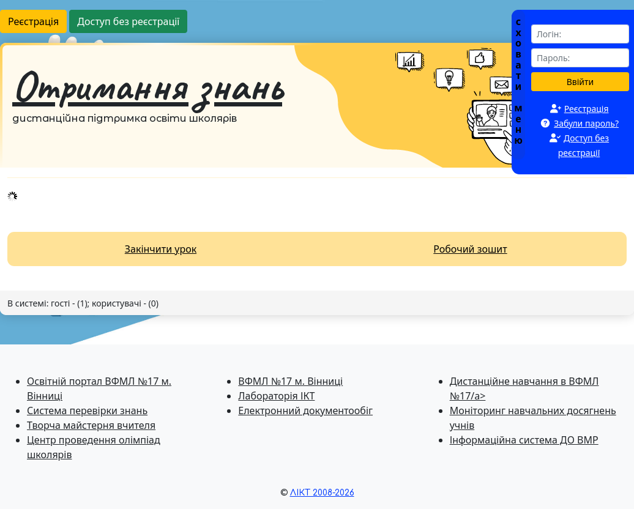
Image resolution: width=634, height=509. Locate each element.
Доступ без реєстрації (128, 21)
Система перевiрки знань (87, 410)
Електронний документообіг (305, 410)
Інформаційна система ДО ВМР (524, 440)
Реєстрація (33, 21)
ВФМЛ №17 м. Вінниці (290, 381)
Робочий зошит (470, 249)
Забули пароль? (586, 123)
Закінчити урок (160, 249)
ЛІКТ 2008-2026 (322, 492)
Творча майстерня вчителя (91, 425)
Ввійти (580, 81)
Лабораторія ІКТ (276, 396)
